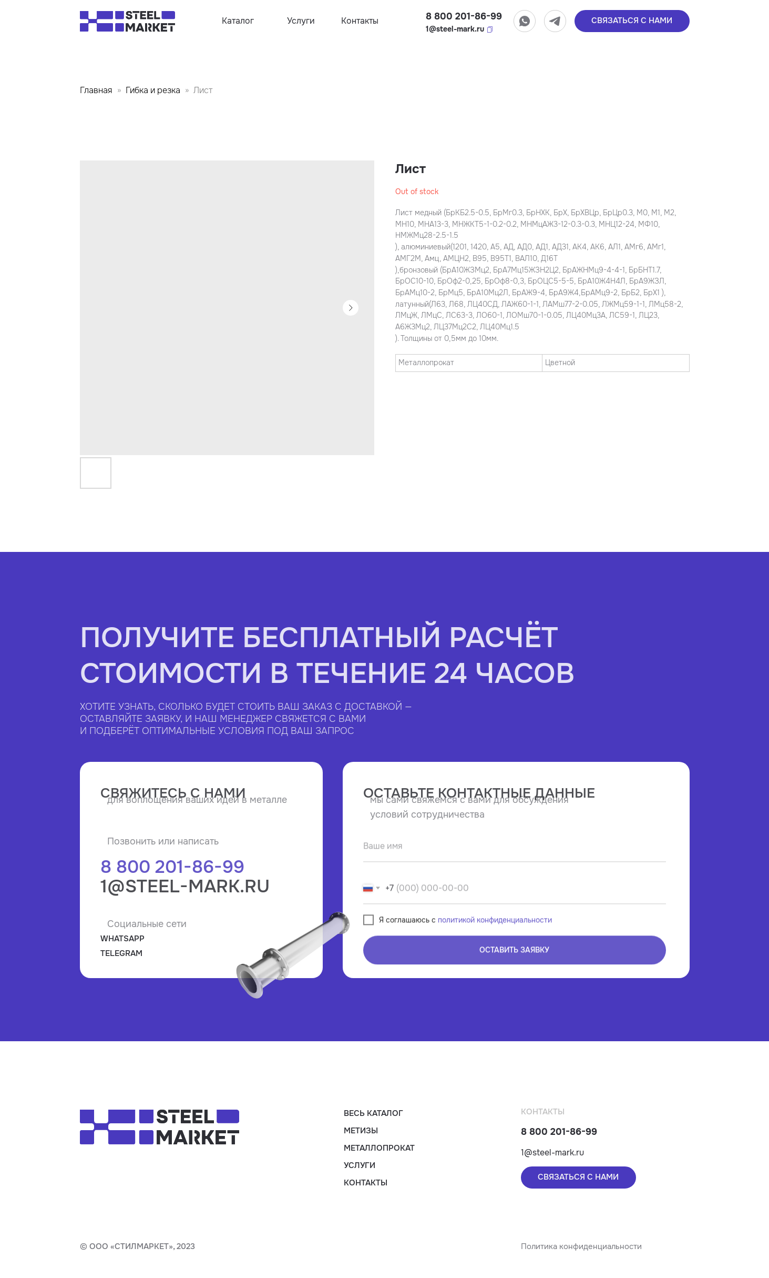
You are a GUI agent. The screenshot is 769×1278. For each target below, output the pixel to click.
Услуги (301, 20)
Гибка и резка (153, 90)
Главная (96, 90)
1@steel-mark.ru (455, 29)
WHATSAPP (122, 938)
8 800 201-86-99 (464, 16)
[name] (514, 876)
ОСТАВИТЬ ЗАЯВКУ (514, 979)
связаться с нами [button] (631, 20)
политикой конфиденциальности (495, 949)
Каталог (238, 20)
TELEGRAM (121, 953)
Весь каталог (373, 1113)
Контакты (359, 20)
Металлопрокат (379, 1148)
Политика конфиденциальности (581, 1246)
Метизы (361, 1130)
